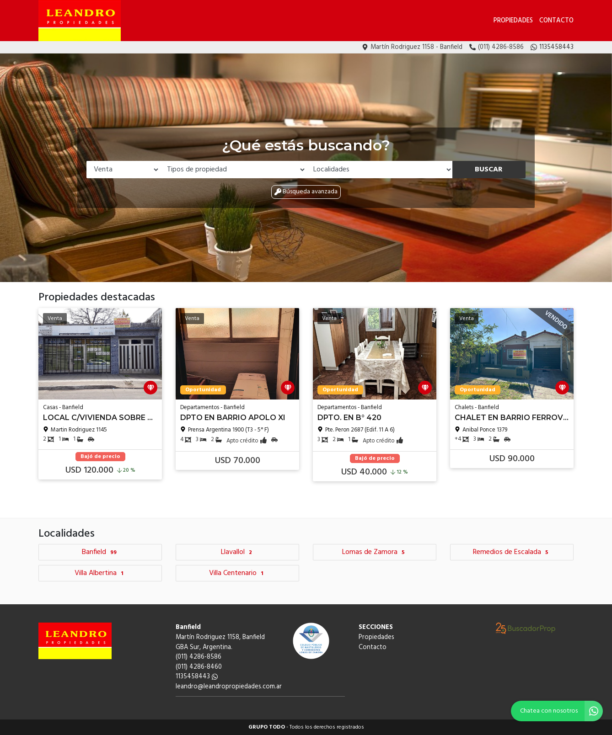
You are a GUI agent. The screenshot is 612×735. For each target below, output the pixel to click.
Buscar (489, 170)
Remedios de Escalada (512, 552)
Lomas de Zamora (374, 552)
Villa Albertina (100, 573)
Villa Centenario (237, 573)
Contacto (556, 21)
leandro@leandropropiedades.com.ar (229, 687)
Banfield (100, 552)
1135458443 (197, 676)
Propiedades (513, 21)
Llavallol (237, 552)
